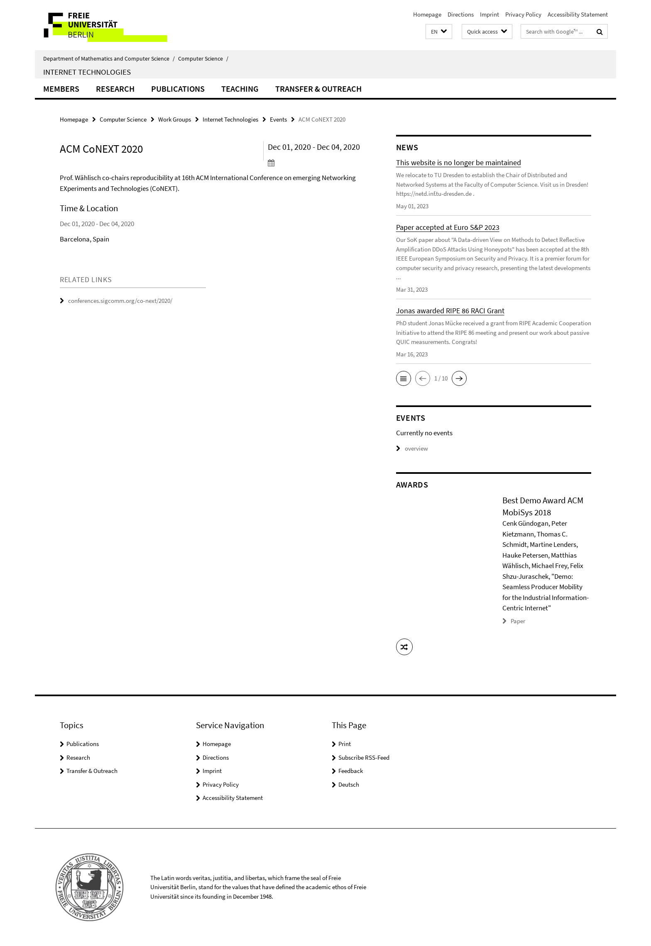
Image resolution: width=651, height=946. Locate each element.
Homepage (427, 14)
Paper (518, 621)
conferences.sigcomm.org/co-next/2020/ (120, 301)
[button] (439, 31)
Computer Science (203, 58)
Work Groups (174, 119)
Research (115, 88)
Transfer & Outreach (318, 88)
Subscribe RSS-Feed (363, 757)
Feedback (350, 771)
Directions (461, 14)
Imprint (489, 14)
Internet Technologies (87, 72)
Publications (178, 88)
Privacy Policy (523, 14)
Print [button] (344, 744)
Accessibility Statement (578, 14)
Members (61, 88)
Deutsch (348, 784)
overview (412, 448)
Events (278, 119)
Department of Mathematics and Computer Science (109, 58)
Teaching (240, 88)
